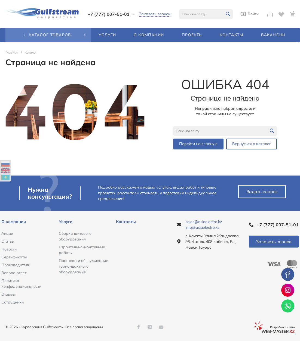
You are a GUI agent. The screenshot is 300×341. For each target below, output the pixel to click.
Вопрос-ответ (13, 272)
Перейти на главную (198, 143)
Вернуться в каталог (251, 143)
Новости (9, 249)
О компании (13, 221)
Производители (15, 264)
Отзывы (8, 294)
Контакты (126, 221)
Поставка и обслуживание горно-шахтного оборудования (83, 266)
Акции (7, 233)
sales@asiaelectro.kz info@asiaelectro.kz (203, 224)
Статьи (7, 241)
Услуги (65, 221)
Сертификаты (14, 257)
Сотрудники (12, 302)
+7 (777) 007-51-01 (109, 14)
